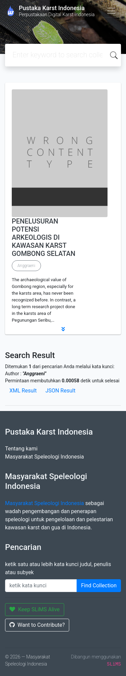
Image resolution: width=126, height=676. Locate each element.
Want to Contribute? (37, 625)
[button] (63, 329)
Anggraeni (26, 265)
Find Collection (99, 585)
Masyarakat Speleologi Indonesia (44, 456)
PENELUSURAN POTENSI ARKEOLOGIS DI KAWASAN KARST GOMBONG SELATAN (43, 237)
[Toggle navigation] (111, 11)
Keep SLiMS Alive (34, 609)
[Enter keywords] (41, 585)
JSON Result (60, 390)
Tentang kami (21, 448)
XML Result (23, 390)
